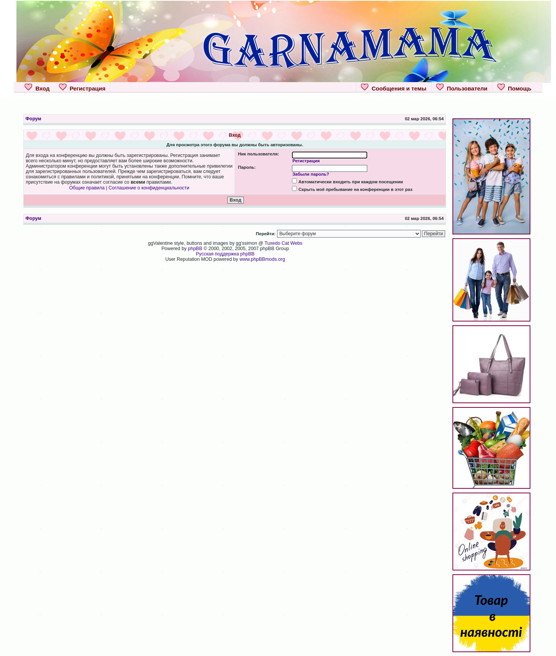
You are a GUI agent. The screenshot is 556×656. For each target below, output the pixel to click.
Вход (36, 87)
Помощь (514, 87)
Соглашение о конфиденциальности (149, 188)
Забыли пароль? (310, 174)
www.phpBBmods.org (262, 259)
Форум (33, 118)
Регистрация (82, 87)
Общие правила (87, 188)
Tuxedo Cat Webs (283, 243)
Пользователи (462, 87)
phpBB (195, 248)
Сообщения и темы (393, 87)
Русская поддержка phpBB (225, 254)
